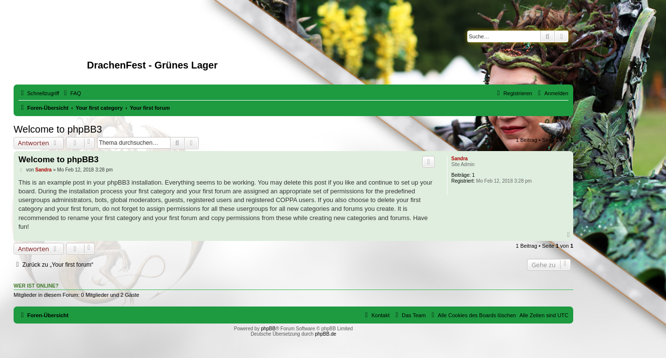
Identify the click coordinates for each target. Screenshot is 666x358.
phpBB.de (325, 334)
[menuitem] (71, 93)
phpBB (268, 328)
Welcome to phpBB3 (58, 129)
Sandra (459, 158)
